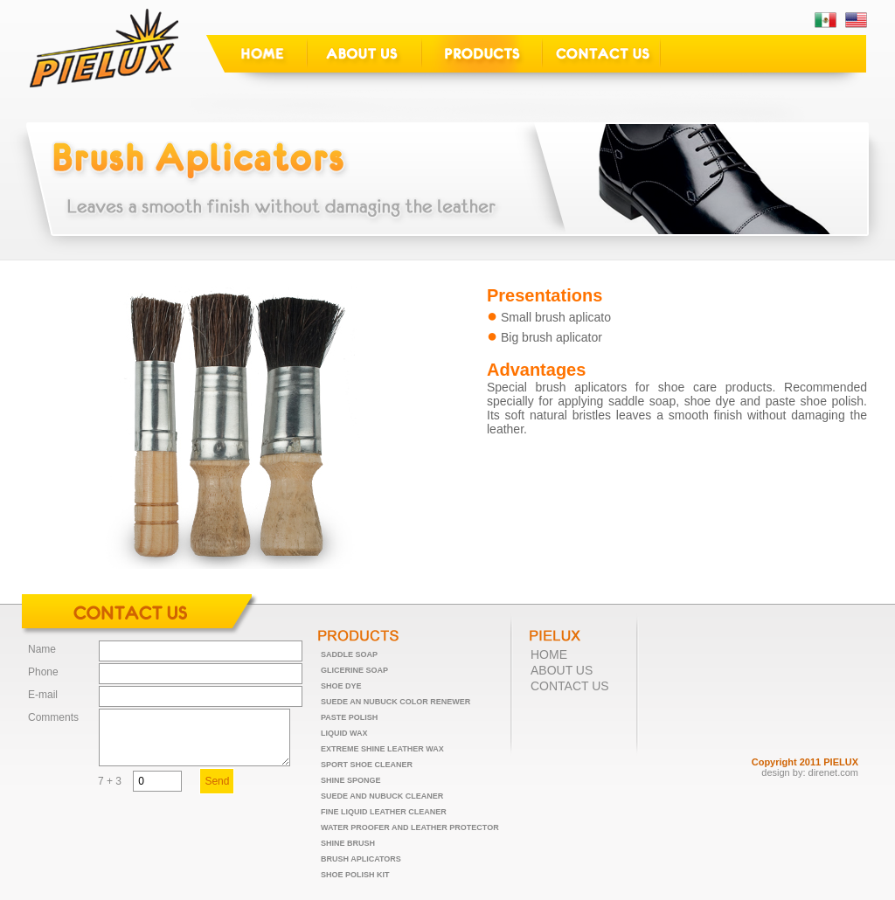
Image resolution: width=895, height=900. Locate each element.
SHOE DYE (341, 686)
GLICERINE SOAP (354, 670)
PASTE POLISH (349, 717)
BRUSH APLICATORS (361, 859)
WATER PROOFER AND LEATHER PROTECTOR (410, 827)
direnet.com (833, 772)
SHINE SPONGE (351, 780)
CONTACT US (570, 686)
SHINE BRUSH (348, 843)
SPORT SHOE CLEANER (367, 764)
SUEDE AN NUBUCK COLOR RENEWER (395, 701)
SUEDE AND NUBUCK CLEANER (382, 796)
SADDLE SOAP (349, 654)
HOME (549, 654)
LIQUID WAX (344, 733)
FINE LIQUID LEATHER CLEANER (384, 811)
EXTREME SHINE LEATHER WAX (382, 748)
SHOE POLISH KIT (355, 874)
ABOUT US (562, 670)
